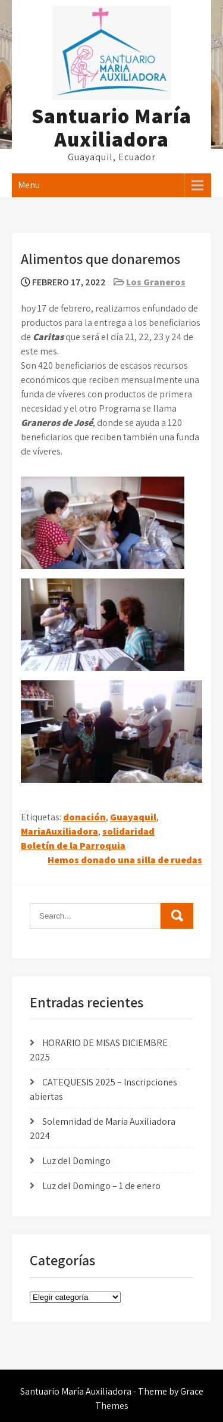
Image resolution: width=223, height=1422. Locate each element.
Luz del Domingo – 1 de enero (101, 1186)
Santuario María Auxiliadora (111, 127)
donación (84, 817)
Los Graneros (156, 282)
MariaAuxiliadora (59, 831)
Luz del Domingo (76, 1161)
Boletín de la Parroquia (73, 845)
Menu (29, 185)
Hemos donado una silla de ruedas (125, 860)
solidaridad (128, 831)
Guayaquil (133, 817)
